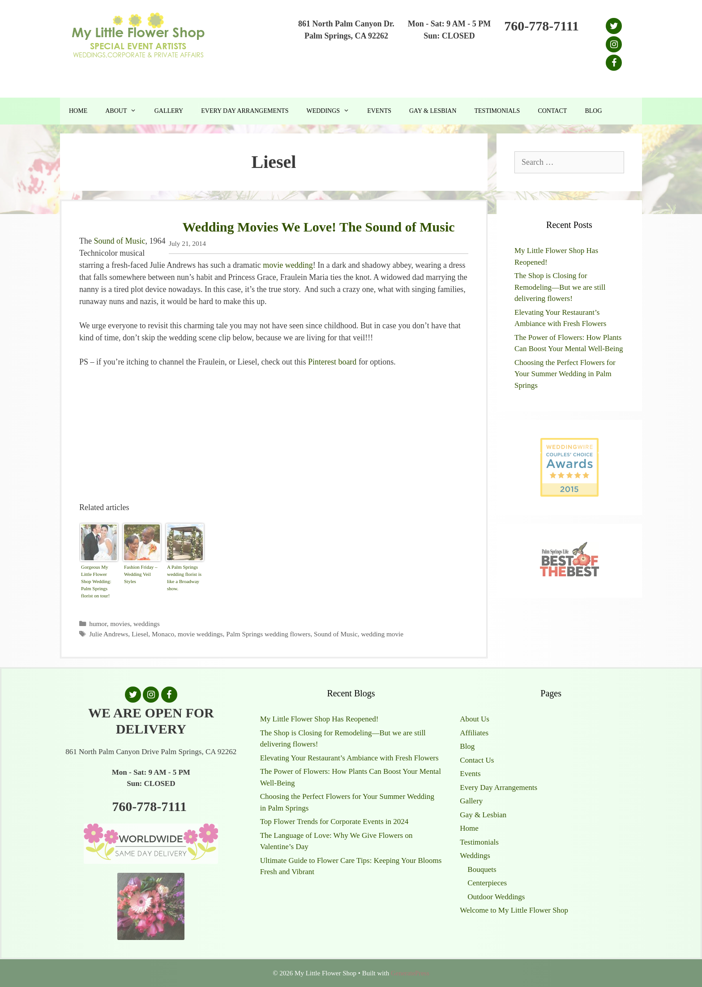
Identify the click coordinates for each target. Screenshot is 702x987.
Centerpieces (487, 883)
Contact (552, 110)
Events (379, 110)
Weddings (332, 111)
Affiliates (474, 733)
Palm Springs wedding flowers (268, 634)
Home (78, 110)
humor (98, 623)
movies (120, 623)
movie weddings (200, 634)
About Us (474, 719)
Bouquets (481, 869)
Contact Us (477, 760)
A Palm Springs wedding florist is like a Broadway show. (184, 577)
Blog (593, 110)
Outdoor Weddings (496, 897)
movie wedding (287, 265)
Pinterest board (332, 361)
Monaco (163, 634)
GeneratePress (410, 973)
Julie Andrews (108, 634)
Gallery (169, 110)
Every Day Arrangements (244, 110)
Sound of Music (119, 240)
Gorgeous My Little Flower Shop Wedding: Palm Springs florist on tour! (96, 581)
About (125, 111)
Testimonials (497, 110)
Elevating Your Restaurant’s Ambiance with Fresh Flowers (349, 758)
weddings (146, 623)
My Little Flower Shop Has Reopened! (319, 719)
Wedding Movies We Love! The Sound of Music (318, 226)
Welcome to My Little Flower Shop (514, 910)
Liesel (140, 634)
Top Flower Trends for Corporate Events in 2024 (334, 821)
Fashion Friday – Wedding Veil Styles (141, 574)
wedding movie (382, 634)
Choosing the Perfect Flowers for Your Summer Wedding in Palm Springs (565, 374)
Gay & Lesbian (433, 110)
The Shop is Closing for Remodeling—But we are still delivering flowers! (560, 287)
